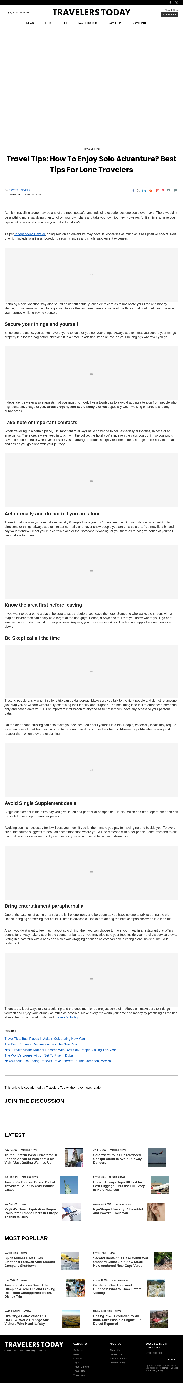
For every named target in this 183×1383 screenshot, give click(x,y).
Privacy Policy (117, 1362)
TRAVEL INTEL (139, 23)
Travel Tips (91, 149)
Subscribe (169, 14)
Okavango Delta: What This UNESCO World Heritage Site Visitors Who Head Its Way (27, 1320)
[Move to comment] (175, 190)
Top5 (76, 1362)
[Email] (168, 190)
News (24, 1253)
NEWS (30, 23)
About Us (115, 1350)
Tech (23, 1204)
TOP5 (64, 23)
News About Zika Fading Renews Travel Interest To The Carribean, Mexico (58, 1061)
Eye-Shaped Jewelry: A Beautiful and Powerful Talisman (118, 1211)
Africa (27, 1311)
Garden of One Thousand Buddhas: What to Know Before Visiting (117, 1289)
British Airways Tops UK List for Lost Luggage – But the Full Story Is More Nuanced (119, 1186)
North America (120, 1280)
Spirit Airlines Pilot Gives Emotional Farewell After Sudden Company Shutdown (30, 1262)
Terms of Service (119, 1358)
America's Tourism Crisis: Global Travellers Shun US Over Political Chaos (30, 1186)
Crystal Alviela (19, 190)
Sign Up (170, 1359)
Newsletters (171, 10)
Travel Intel (79, 1375)
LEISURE (47, 23)
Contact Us (116, 1354)
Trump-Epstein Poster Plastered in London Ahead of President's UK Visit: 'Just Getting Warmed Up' (31, 1158)
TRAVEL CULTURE (87, 23)
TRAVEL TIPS (114, 23)
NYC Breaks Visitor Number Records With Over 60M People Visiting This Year (60, 1050)
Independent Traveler (29, 234)
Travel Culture (81, 1366)
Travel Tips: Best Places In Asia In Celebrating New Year (45, 1039)
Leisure (77, 1358)
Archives (78, 1350)
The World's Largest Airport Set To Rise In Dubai (39, 1055)
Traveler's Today (66, 1017)
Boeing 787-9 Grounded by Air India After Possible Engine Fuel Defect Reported (117, 1320)
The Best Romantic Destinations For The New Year (41, 1044)
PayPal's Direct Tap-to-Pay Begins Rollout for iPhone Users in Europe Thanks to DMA (31, 1213)
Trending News (29, 1149)
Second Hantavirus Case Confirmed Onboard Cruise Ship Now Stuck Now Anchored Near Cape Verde (120, 1262)
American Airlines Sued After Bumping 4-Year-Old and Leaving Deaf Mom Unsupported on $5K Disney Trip (30, 1291)
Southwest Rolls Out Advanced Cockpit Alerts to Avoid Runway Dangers (117, 1158)
